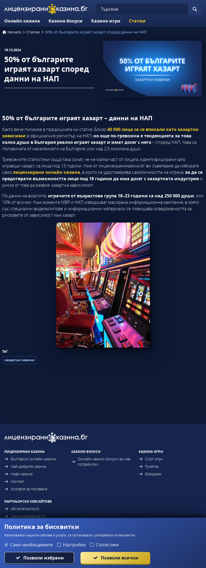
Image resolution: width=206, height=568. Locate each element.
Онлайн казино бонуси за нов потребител (100, 461)
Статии (137, 21)
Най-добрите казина (25, 466)
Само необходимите (31, 545)
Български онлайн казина (30, 458)
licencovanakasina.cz (24, 516)
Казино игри (105, 21)
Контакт (14, 481)
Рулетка (148, 466)
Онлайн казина (22, 21)
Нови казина (18, 473)
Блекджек (150, 473)
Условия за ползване (25, 488)
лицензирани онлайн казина (46, 172)
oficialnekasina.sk (21, 508)
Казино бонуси (66, 21)
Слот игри (151, 458)
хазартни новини (20, 360)
